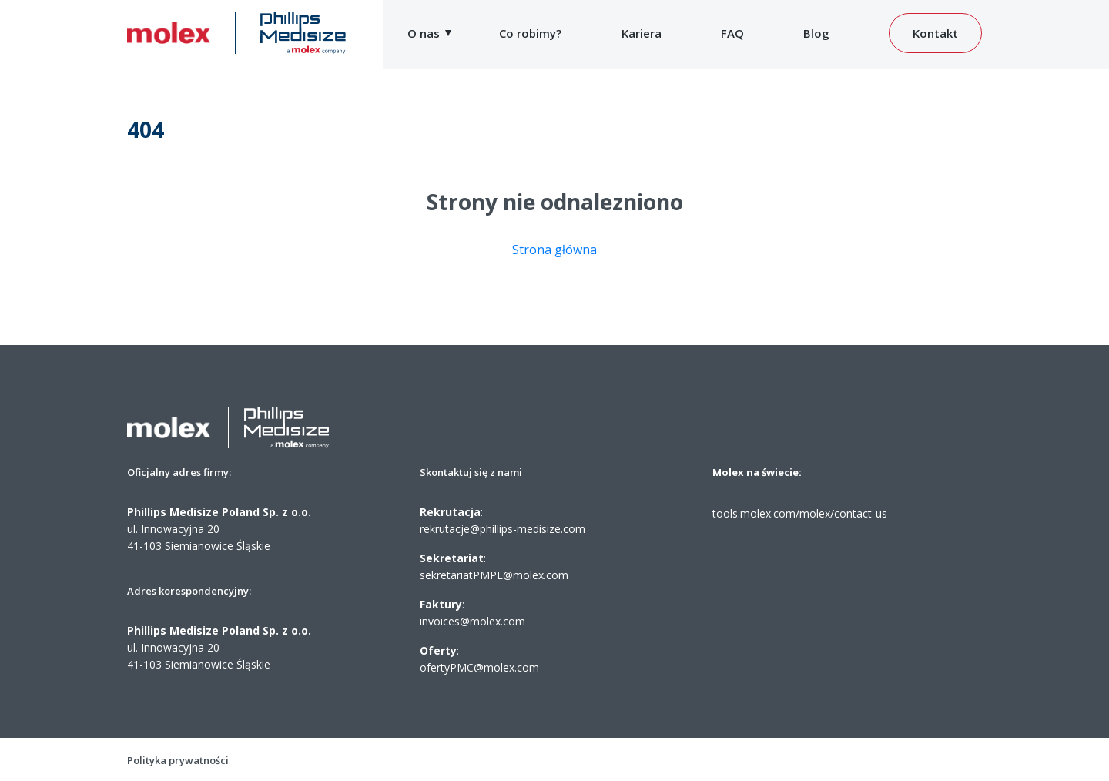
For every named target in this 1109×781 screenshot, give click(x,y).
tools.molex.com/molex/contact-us (799, 513)
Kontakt (935, 33)
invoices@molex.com (472, 621)
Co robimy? (530, 33)
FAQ (732, 33)
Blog (816, 33)
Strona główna (554, 249)
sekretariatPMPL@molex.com (494, 575)
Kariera (642, 33)
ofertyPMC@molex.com (479, 667)
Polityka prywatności (178, 760)
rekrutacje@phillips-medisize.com (502, 528)
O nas (423, 33)
